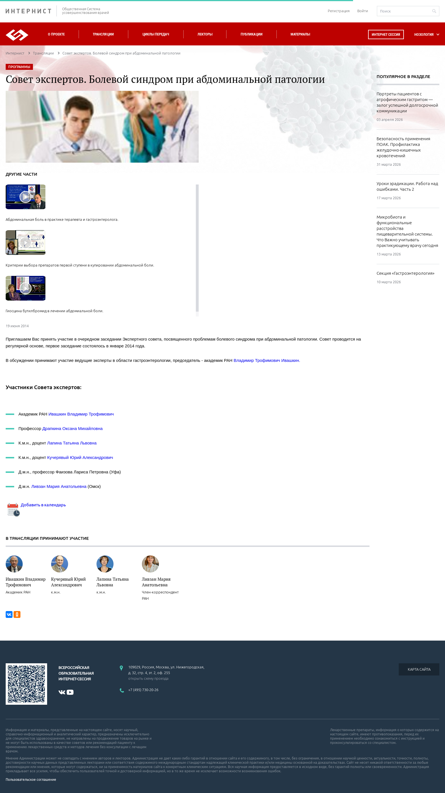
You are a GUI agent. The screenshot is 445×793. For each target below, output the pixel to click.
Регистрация (339, 11)
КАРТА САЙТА (419, 669)
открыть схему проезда (148, 678)
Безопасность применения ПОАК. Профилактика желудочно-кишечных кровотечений (403, 147)
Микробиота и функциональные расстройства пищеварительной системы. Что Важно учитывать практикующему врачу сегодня (407, 231)
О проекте (56, 34)
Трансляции (103, 34)
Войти (362, 11)
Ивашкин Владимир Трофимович (81, 414)
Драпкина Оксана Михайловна (72, 428)
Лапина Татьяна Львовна (71, 442)
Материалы (300, 34)
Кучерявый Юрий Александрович (80, 457)
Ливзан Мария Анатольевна (59, 486)
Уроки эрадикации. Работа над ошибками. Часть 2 (407, 186)
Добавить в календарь (36, 504)
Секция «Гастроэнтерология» (405, 273)
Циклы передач (155, 34)
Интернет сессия (386, 34)
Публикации (252, 34)
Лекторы (205, 34)
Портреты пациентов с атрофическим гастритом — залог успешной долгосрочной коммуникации (407, 102)
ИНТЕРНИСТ (31, 10)
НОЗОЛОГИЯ (424, 34)
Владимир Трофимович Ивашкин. (267, 360)
